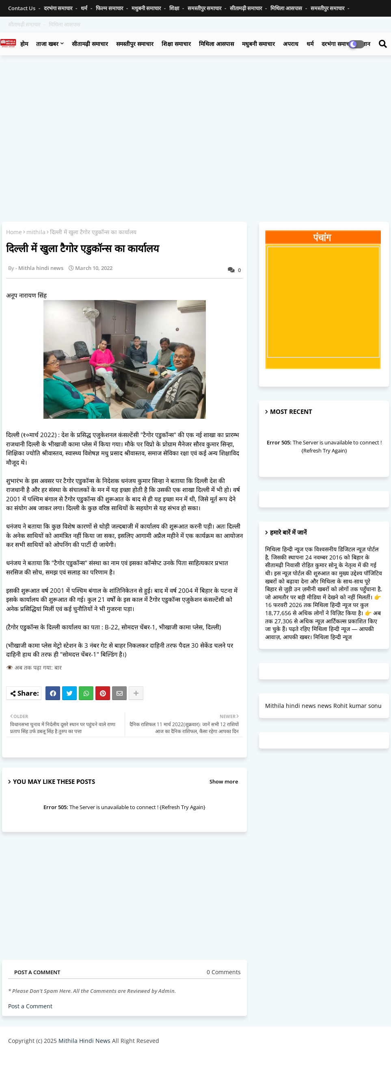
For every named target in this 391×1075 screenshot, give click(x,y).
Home (14, 232)
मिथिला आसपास (286, 8)
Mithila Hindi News (84, 1041)
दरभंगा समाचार (58, 8)
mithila (35, 232)
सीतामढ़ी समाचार (90, 44)
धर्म (85, 8)
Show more (224, 781)
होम (24, 44)
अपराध (290, 44)
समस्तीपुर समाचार (205, 8)
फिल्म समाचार (110, 8)
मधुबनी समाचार (147, 8)
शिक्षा (174, 8)
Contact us (22, 8)
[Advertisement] (195, 120)
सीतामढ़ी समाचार (246, 8)
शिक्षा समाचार (176, 44)
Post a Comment (30, 1006)
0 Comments (224, 972)
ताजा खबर (47, 44)
